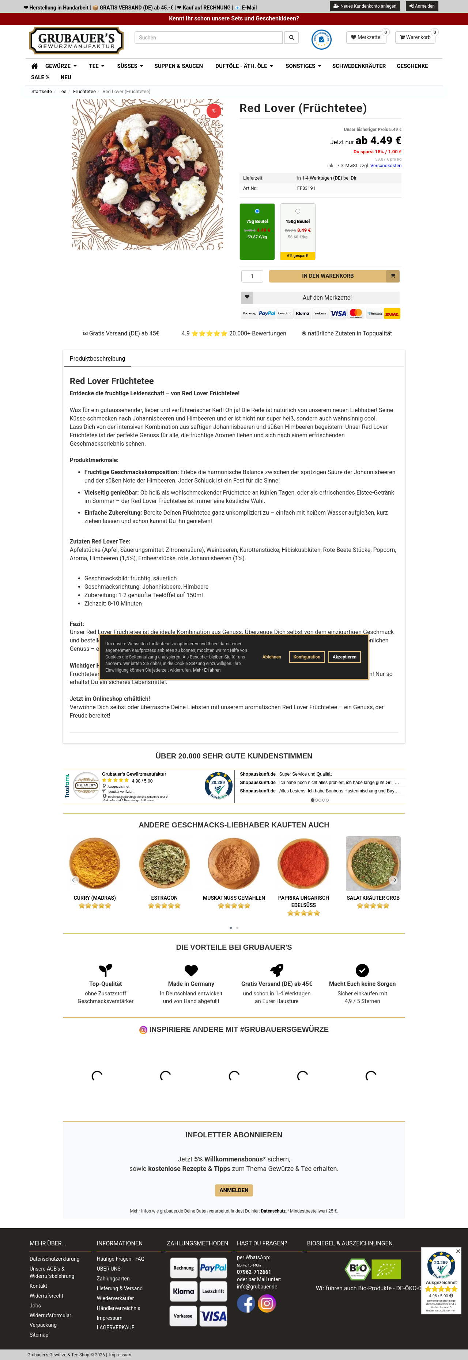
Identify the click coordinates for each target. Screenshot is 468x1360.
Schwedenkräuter (359, 66)
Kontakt (38, 1286)
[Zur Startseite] (32, 65)
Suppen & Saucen (178, 66)
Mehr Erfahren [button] (207, 670)
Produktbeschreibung (97, 358)
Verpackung (43, 1325)
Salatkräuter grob (373, 898)
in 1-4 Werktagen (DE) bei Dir (326, 178)
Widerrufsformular (50, 1315)
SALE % (40, 77)
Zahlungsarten (113, 1279)
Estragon (164, 898)
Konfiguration (307, 657)
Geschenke (412, 66)
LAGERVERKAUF (116, 1327)
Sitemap (39, 1335)
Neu (66, 77)
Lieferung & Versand (120, 1288)
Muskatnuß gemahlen (234, 898)
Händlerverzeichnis (118, 1308)
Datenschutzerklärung (54, 1259)
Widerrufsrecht (46, 1296)
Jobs (35, 1306)
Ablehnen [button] (272, 657)
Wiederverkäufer (115, 1298)
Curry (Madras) (95, 898)
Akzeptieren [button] (344, 657)
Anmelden (422, 6)
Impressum (109, 1318)
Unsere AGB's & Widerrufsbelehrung (52, 1272)
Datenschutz (273, 1211)
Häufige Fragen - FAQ (121, 1259)
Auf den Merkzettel (296, 298)
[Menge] (252, 276)
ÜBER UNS (109, 1269)
